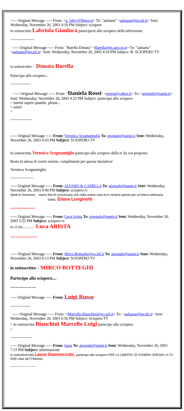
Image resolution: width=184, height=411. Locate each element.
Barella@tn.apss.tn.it (111, 48)
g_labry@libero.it (79, 20)
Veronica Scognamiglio (82, 136)
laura (68, 345)
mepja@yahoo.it (118, 94)
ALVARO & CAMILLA (83, 186)
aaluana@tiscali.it (133, 20)
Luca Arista (73, 216)
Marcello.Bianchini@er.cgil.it (90, 314)
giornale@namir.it (156, 94)
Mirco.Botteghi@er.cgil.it (84, 254)
